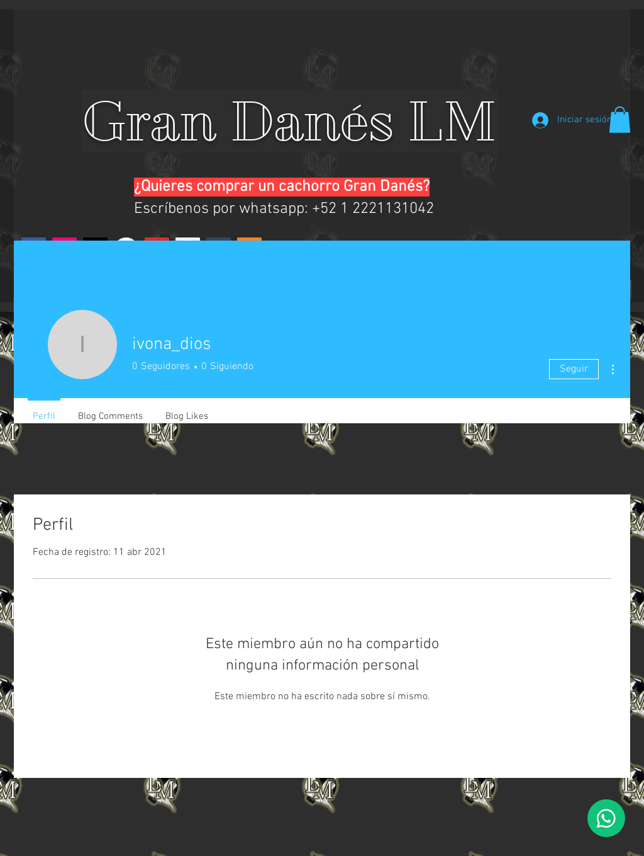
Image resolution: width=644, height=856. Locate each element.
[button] (620, 119)
